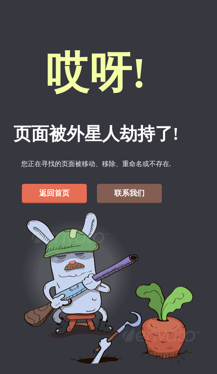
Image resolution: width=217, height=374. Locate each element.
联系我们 (129, 193)
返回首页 (54, 193)
